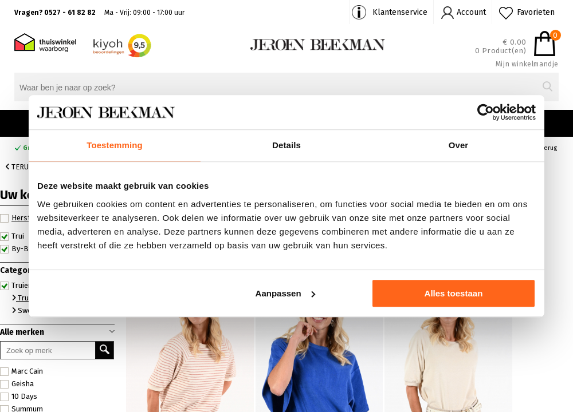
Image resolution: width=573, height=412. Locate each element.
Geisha (17, 384)
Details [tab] (286, 145)
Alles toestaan (454, 293)
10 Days (18, 396)
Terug (19, 167)
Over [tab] (459, 145)
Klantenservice (399, 12)
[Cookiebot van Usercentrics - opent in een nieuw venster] (485, 112)
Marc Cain (21, 371)
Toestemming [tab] (115, 145)
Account (471, 12)
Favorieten (536, 12)
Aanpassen (285, 293)
